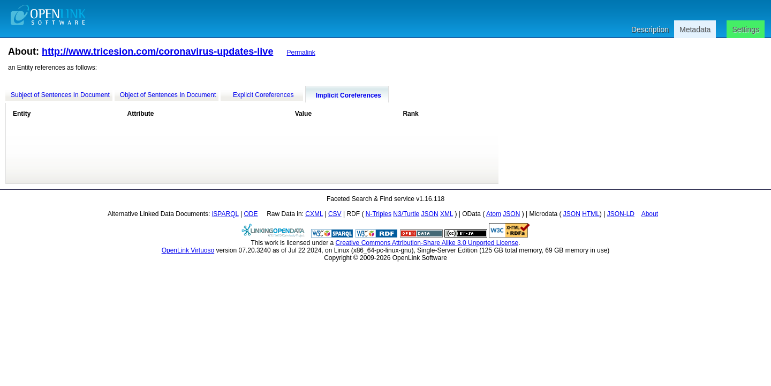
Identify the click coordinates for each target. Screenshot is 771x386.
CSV (335, 214)
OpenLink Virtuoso (188, 250)
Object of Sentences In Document (168, 95)
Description (650, 29)
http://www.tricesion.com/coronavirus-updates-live (157, 51)
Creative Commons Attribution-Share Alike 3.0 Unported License (427, 243)
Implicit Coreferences (348, 95)
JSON (430, 214)
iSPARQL (225, 214)
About (649, 214)
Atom (493, 214)
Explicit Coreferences (263, 95)
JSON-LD (620, 214)
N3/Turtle (406, 214)
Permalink (300, 52)
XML (446, 214)
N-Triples (378, 214)
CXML (314, 214)
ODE (251, 214)
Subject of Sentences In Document (60, 95)
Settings (745, 29)
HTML (591, 214)
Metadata (694, 29)
